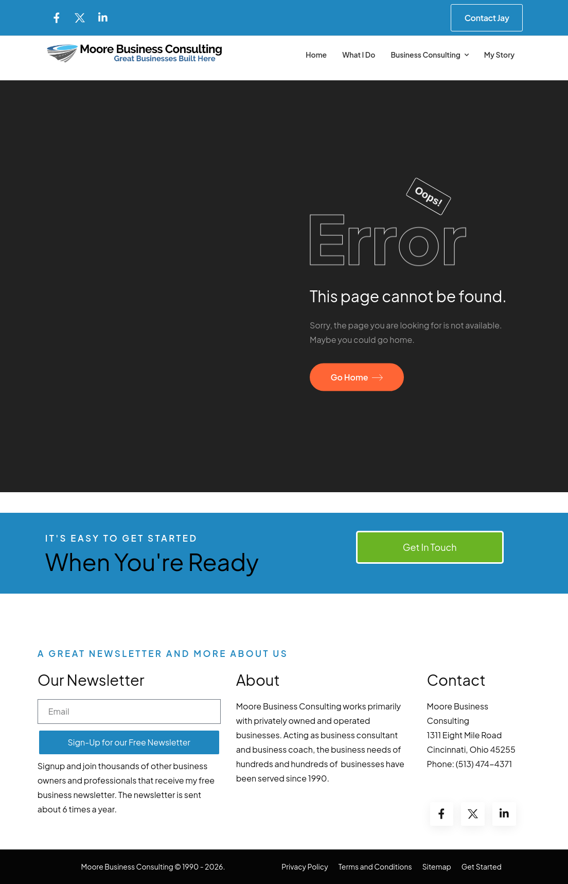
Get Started (481, 866)
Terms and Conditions (375, 866)
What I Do (358, 54)
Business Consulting (425, 54)
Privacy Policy (304, 866)
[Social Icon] (56, 17)
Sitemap (436, 866)
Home (316, 54)
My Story (499, 54)
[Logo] (134, 53)
